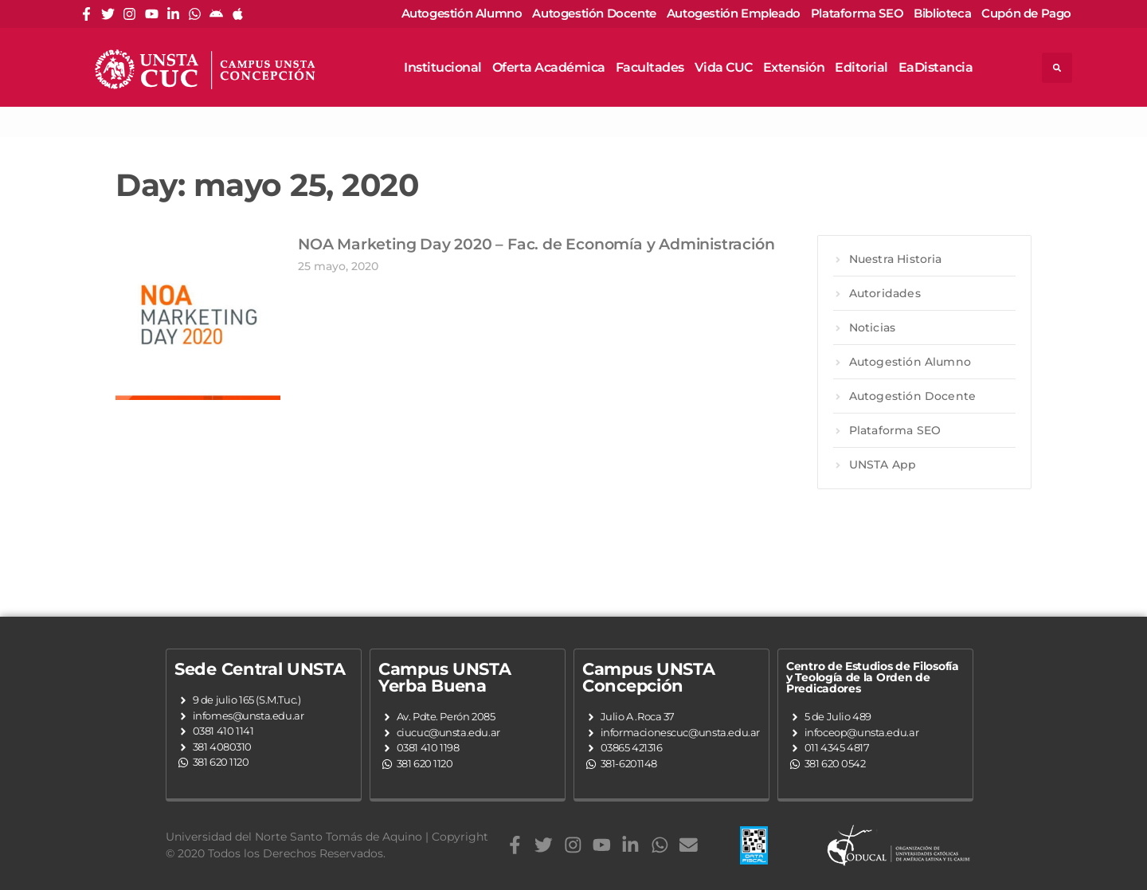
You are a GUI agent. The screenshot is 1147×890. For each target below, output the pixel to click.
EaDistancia (935, 67)
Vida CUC (724, 67)
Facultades (650, 67)
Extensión (794, 67)
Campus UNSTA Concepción (648, 677)
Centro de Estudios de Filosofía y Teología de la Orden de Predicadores (872, 677)
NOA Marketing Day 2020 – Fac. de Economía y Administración (536, 244)
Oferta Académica (548, 67)
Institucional (443, 67)
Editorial (861, 67)
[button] (1057, 68)
